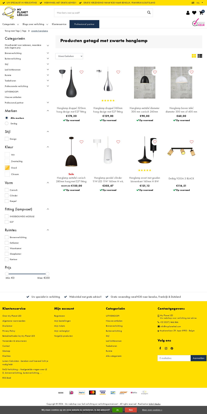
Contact (6, 345)
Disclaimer (7, 325)
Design (13, 138)
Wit (12, 154)
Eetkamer (14, 242)
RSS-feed (6, 377)
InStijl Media (154, 404)
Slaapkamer (15, 253)
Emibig (14, 123)
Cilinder (13, 195)
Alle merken (17, 118)
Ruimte (109, 350)
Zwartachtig (16, 161)
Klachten (6, 355)
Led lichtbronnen (114, 340)
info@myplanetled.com (169, 326)
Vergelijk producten (63, 335)
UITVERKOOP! (113, 315)
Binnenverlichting (18, 237)
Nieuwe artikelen (114, 320)
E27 (12, 221)
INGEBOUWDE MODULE (22, 216)
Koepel (13, 201)
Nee (131, 410)
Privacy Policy (8, 330)
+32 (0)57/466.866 (168, 322)
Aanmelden (198, 358)
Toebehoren (111, 345)
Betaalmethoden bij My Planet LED (18, 335)
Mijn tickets (59, 325)
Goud (14, 167)
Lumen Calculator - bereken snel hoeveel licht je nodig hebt (25, 362)
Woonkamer (15, 248)
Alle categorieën (114, 355)
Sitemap (6, 350)
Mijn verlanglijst (61, 330)
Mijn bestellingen (62, 320)
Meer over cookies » (152, 410)
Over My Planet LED (12, 315)
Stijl (107, 335)
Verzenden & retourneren (14, 340)
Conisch (13, 190)
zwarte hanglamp (39, 30)
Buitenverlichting (114, 330)
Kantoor (13, 259)
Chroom (15, 174)
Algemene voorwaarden (14, 320)
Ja (117, 410)
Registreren (59, 315)
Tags (24, 30)
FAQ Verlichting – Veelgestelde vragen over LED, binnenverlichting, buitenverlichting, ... (24, 371)
